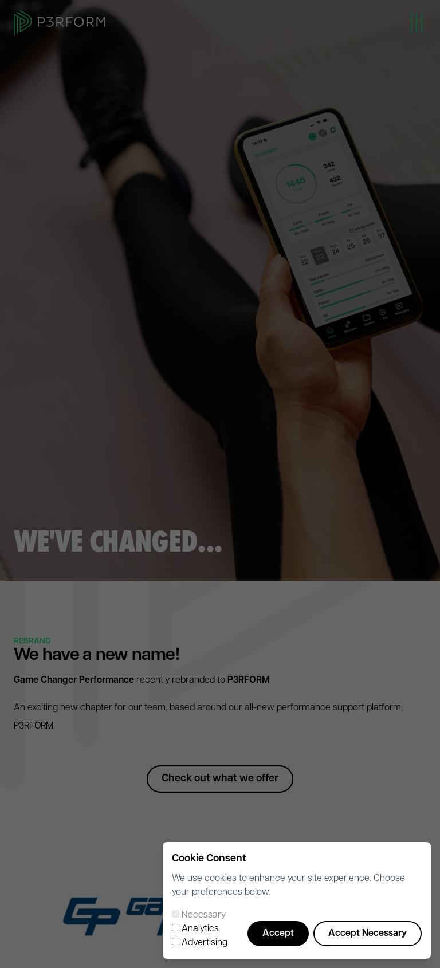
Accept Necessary (367, 933)
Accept (278, 933)
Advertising (204, 942)
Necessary (204, 915)
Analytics (200, 929)
